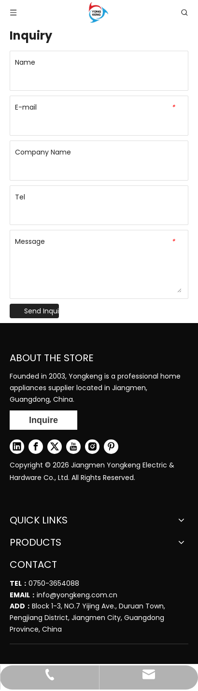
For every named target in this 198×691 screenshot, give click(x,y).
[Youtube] (73, 446)
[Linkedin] (17, 446)
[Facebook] (35, 446)
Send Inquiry (41, 311)
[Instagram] (92, 446)
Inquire (43, 420)
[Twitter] (54, 446)
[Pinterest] (111, 446)
